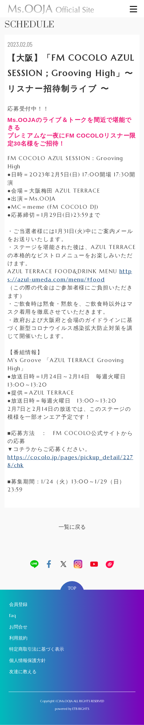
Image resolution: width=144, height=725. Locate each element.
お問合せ (18, 627)
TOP (72, 588)
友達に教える (23, 671)
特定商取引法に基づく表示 (36, 649)
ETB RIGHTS (80, 709)
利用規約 (18, 638)
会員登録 (18, 604)
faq (12, 615)
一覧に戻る (72, 527)
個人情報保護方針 (27, 660)
